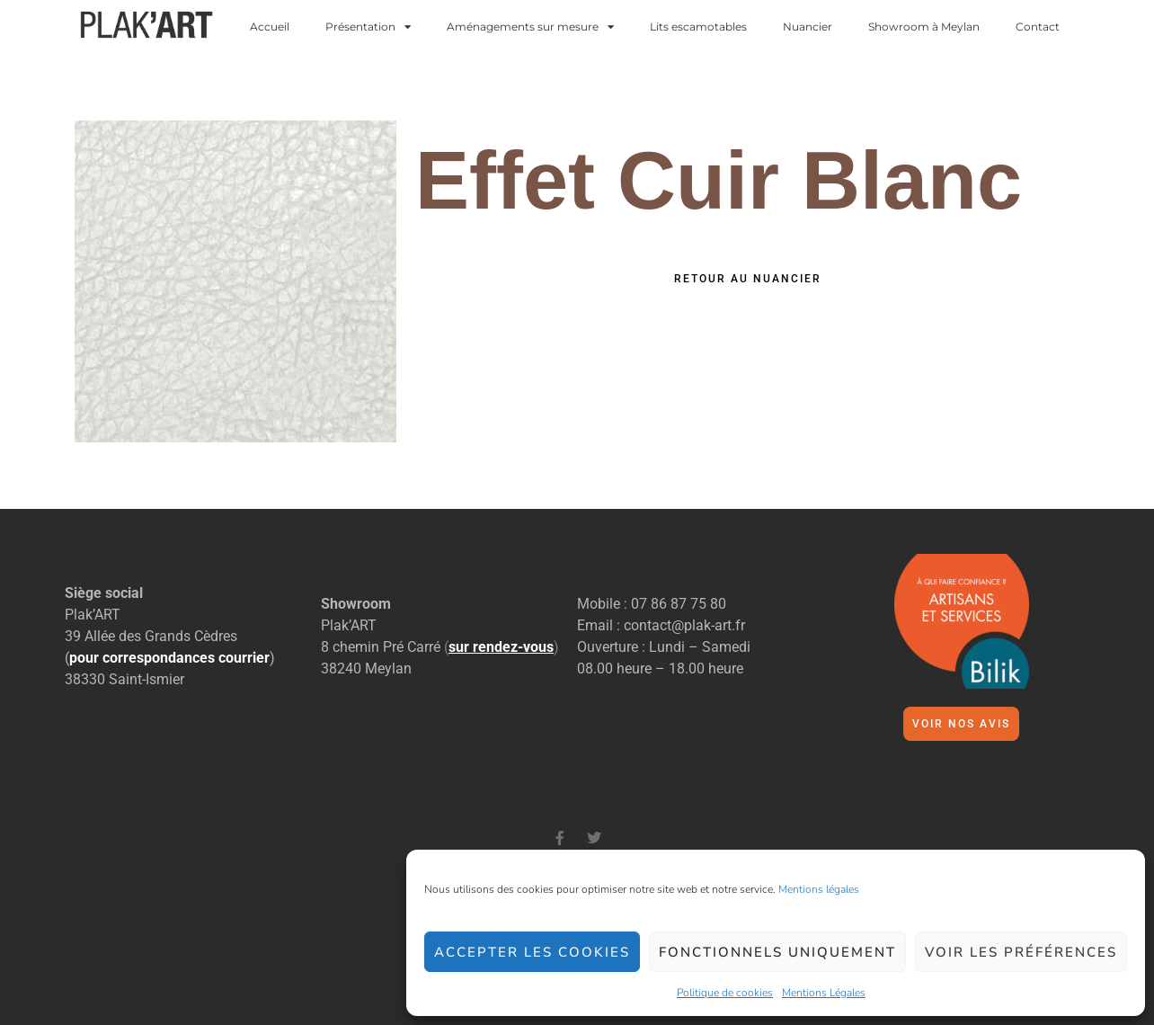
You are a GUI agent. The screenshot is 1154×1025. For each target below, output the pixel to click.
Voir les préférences (1021, 952)
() (501, 646)
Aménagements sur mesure (530, 27)
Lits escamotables (698, 27)
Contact (1038, 27)
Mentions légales (818, 889)
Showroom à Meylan (924, 27)
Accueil (269, 27)
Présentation (368, 27)
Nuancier (807, 27)
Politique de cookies (725, 992)
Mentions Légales (824, 992)
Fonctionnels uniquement (777, 952)
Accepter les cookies (532, 952)
